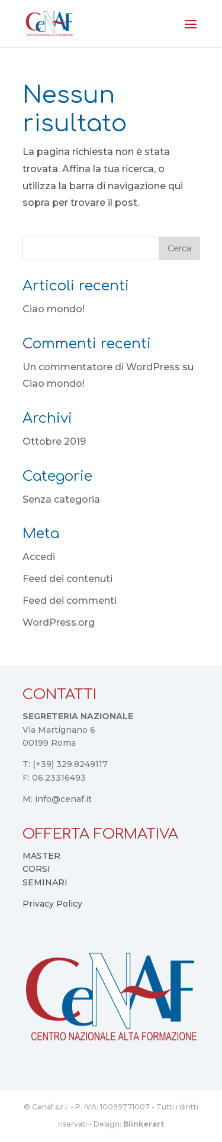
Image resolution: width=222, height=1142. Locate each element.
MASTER (41, 855)
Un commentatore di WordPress (101, 367)
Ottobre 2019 (54, 441)
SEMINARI (44, 882)
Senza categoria (61, 499)
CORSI (36, 868)
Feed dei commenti (69, 600)
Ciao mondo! (53, 309)
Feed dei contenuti (67, 578)
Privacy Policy (52, 903)
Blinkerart (143, 1124)
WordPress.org (58, 622)
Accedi (38, 556)
